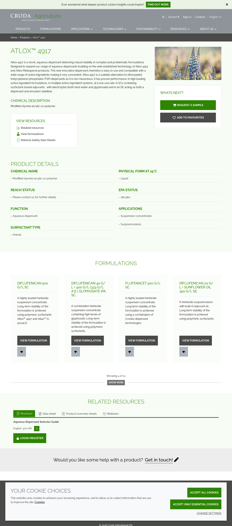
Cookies (40, 502)
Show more (116, 382)
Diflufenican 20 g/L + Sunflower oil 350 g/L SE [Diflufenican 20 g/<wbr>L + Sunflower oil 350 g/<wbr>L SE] (196, 287)
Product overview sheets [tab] (79, 413)
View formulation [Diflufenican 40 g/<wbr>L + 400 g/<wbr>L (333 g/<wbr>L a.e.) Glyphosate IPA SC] (87, 340)
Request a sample (188, 105)
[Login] (21, 352)
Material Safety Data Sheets (36, 140)
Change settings (209, 513)
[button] (23, 29)
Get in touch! (159, 460)
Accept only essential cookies (196, 504)
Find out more (158, 4)
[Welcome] (36, 16)
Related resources (30, 127)
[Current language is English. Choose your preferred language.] (215, 17)
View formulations (30, 134)
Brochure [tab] (24, 413)
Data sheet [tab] (47, 413)
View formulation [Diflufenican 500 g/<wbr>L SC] (33, 340)
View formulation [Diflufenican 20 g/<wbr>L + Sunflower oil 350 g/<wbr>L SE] (195, 340)
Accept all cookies (204, 492)
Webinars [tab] (110, 413)
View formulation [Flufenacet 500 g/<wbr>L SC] (141, 340)
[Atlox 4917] (188, 117)
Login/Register (29, 438)
